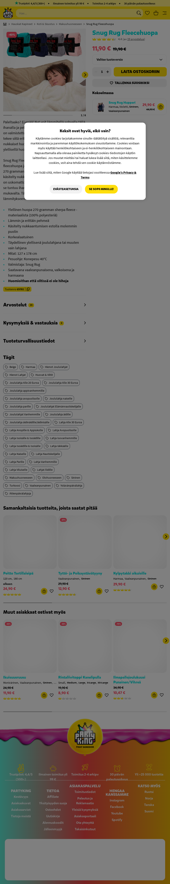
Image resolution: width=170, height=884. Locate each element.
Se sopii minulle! (101, 189)
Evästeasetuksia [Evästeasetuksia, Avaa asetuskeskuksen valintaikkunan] (66, 189)
